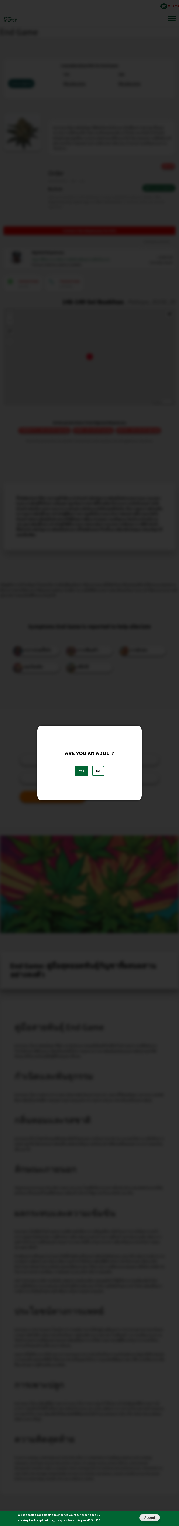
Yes (81, 771)
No (98, 771)
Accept (149, 1517)
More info (93, 1520)
